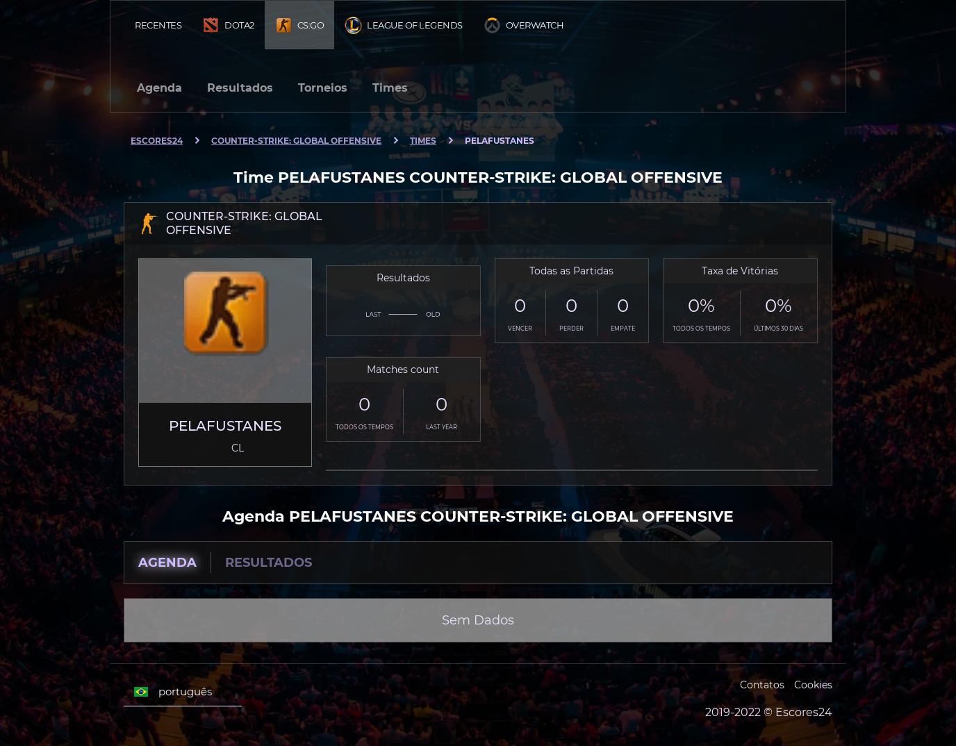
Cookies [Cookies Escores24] (813, 685)
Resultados (240, 87)
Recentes (158, 25)
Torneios (322, 87)
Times (390, 87)
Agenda (159, 87)
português (173, 692)
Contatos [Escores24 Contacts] (762, 685)
